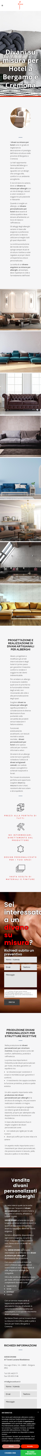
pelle (26, 1321)
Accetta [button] (30, 1446)
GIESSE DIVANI (11, 1216)
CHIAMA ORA (10, 1453)
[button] (38, 1412)
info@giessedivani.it (12, 1381)
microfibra (19, 1321)
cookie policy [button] (31, 1423)
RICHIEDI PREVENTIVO (30, 1453)
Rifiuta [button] (11, 1446)
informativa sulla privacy (14, 993)
